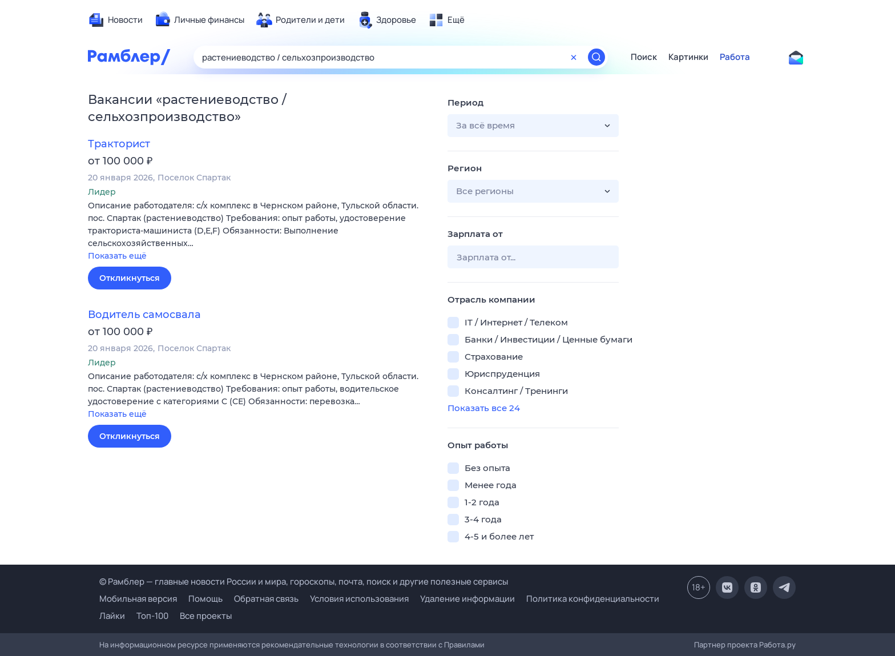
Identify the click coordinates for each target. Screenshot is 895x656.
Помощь (205, 599)
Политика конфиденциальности (592, 599)
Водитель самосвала (144, 314)
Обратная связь (266, 599)
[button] (259, 231)
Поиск (644, 57)
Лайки (112, 616)
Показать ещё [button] (117, 256)
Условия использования (359, 599)
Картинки (688, 57)
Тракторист (119, 144)
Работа (735, 57)
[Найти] (596, 57)
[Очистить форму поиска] (573, 57)
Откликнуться (129, 278)
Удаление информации (467, 599)
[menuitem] (115, 20)
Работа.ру (777, 644)
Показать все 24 (484, 408)
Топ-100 (152, 616)
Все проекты (206, 616)
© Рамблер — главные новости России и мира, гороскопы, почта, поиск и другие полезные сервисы (303, 581)
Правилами (464, 644)
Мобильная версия (138, 599)
